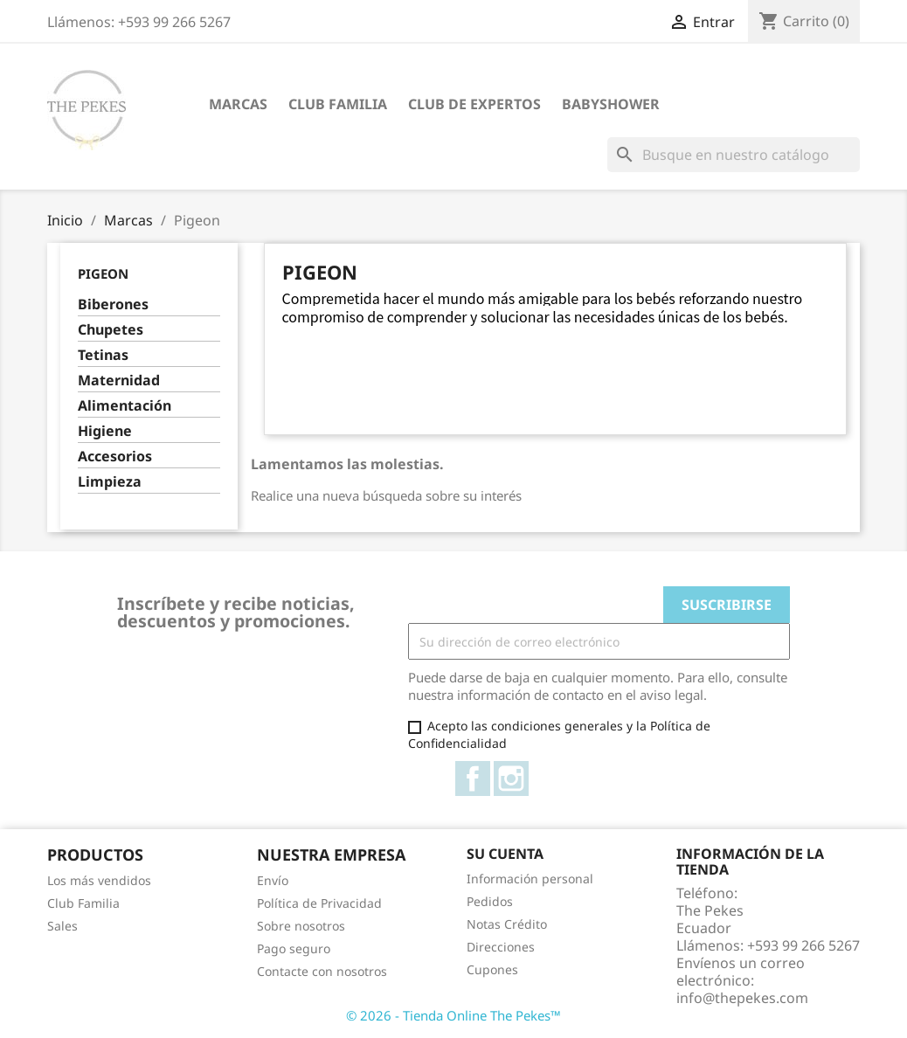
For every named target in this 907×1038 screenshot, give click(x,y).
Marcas (238, 104)
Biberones (113, 304)
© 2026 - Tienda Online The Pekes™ (453, 1015)
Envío (272, 880)
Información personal (530, 878)
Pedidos (490, 901)
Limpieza (110, 482)
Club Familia (337, 104)
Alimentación (124, 406)
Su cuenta (505, 853)
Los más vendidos (99, 880)
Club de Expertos (474, 104)
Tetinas (103, 355)
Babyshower (611, 104)
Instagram (511, 778)
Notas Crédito (507, 924)
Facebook (472, 778)
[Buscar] (733, 154)
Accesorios (115, 456)
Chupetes (110, 330)
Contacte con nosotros (322, 971)
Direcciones (501, 946)
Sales (62, 925)
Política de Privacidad (319, 903)
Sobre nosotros (301, 925)
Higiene (105, 431)
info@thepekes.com (742, 997)
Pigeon (103, 273)
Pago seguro (293, 948)
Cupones (492, 969)
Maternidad (119, 380)
